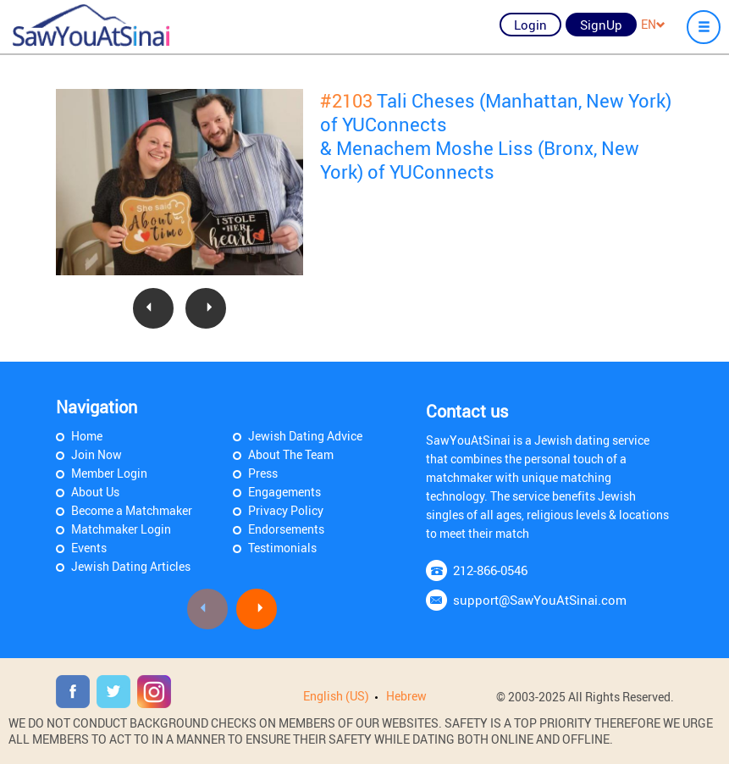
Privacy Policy (285, 510)
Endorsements (286, 529)
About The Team (291, 454)
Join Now (96, 454)
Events (89, 548)
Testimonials (282, 548)
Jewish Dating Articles (131, 566)
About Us (95, 492)
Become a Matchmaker (131, 510)
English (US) (336, 696)
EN (653, 24)
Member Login (109, 473)
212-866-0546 (490, 570)
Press (263, 473)
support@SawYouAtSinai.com (540, 599)
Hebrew (406, 696)
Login (530, 24)
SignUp (601, 24)
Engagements (284, 492)
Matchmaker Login (121, 529)
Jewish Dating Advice (305, 436)
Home (86, 436)
